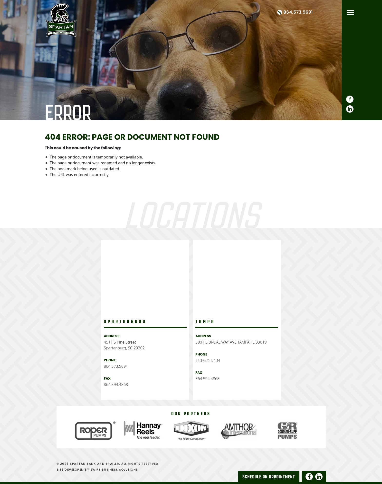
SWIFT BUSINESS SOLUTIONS (114, 469)
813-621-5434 (207, 360)
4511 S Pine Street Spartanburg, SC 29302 (124, 345)
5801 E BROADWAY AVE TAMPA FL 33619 (231, 342)
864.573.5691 (298, 12)
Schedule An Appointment (268, 477)
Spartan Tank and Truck (61, 19)
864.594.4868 (116, 384)
